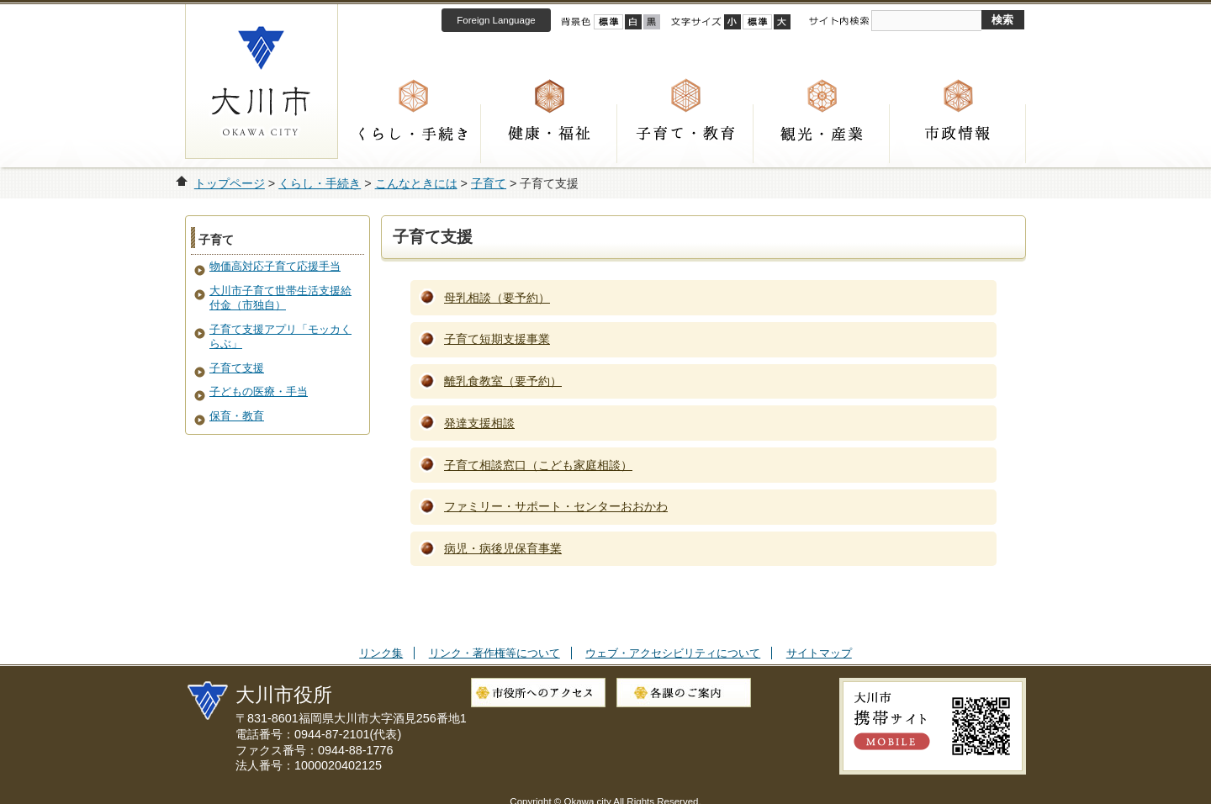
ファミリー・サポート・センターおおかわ (556, 506)
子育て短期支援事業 (497, 339)
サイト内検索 (838, 21)
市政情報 (958, 133)
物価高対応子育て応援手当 (275, 266)
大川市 (261, 81)
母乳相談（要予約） (497, 297)
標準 (757, 21)
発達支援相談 (479, 423)
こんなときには (416, 183)
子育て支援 (236, 368)
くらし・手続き (413, 133)
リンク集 (381, 653)
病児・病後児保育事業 (503, 548)
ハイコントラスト (633, 21)
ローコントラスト (651, 21)
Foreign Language (496, 20)
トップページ (229, 183)
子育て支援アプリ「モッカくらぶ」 (280, 336)
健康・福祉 (549, 133)
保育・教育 (236, 416)
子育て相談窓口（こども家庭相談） (538, 465)
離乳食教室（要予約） (503, 381)
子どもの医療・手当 (258, 391)
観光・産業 (822, 133)
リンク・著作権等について (494, 653)
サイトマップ (819, 653)
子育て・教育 (685, 133)
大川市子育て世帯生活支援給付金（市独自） (280, 297)
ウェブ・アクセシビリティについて (672, 653)
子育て (488, 183)
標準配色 (608, 21)
